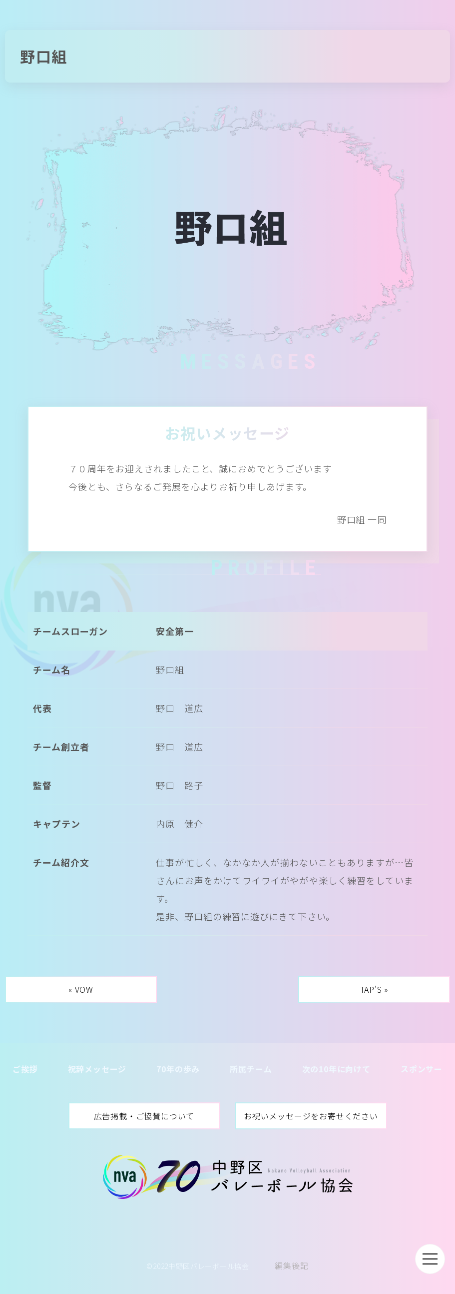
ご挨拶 (24, 1069)
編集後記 (291, 1265)
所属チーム (251, 1069)
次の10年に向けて (336, 1069)
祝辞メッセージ (97, 1069)
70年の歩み (178, 1069)
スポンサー (422, 1069)
